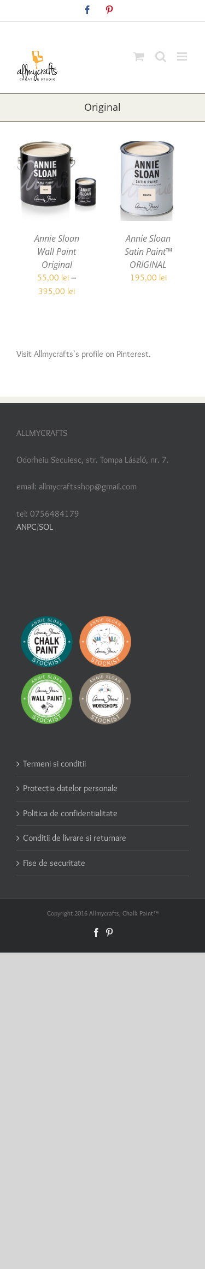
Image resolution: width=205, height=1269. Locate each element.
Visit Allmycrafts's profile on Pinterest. (83, 354)
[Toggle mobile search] (160, 56)
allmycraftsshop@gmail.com (128, 30)
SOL (46, 527)
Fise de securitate (54, 863)
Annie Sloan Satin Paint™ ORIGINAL (148, 251)
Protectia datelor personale (70, 788)
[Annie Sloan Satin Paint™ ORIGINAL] (149, 147)
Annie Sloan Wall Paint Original (56, 251)
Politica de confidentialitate (70, 813)
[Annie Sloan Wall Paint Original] (57, 147)
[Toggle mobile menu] (183, 56)
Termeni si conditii (54, 763)
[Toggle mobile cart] (138, 56)
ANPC (26, 527)
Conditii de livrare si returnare (74, 838)
